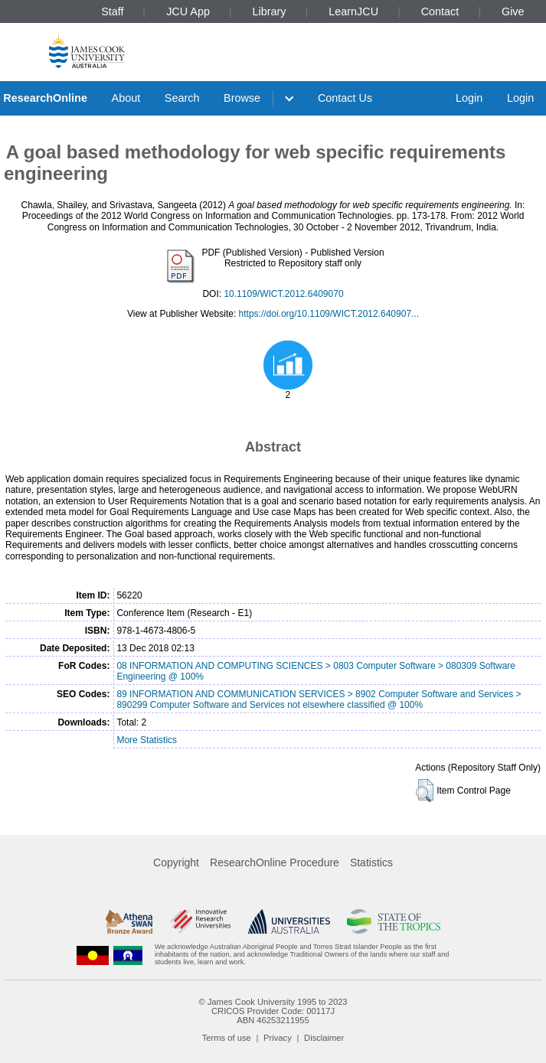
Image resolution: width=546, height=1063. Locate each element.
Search (182, 98)
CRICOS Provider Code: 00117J (273, 1011)
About (126, 98)
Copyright (176, 862)
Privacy (277, 1037)
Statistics (371, 862)
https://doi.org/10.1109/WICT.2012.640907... (329, 313)
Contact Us (345, 98)
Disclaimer (324, 1037)
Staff (112, 11)
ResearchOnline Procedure (274, 862)
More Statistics (146, 740)
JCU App (188, 11)
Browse (242, 98)
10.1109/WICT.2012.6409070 (283, 294)
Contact (440, 11)
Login (469, 98)
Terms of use (226, 1037)
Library (269, 11)
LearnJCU (353, 11)
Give (513, 11)
